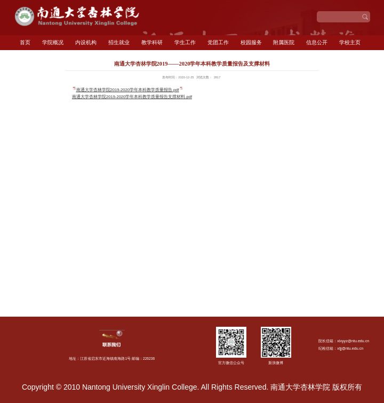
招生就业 (119, 42)
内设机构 (86, 42)
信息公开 (316, 42)
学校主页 (350, 42)
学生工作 (185, 42)
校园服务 (251, 42)
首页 (25, 42)
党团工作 (218, 42)
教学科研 (152, 42)
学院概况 (52, 42)
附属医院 (283, 42)
